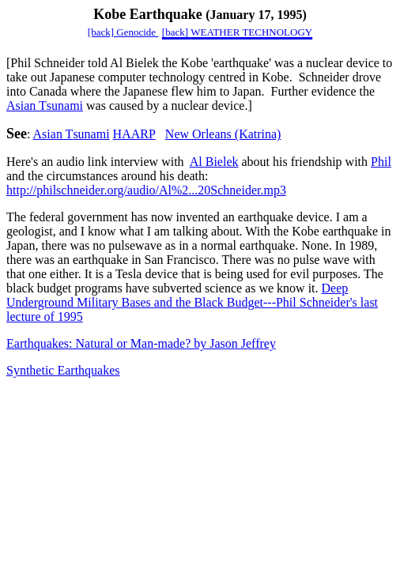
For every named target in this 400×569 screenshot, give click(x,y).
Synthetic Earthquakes (63, 370)
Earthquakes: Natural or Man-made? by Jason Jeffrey (141, 343)
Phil (381, 161)
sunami (44, 105)
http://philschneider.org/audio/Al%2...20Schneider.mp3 (146, 190)
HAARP (134, 134)
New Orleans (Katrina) (223, 134)
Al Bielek (214, 161)
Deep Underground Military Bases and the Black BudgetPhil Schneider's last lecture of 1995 (192, 302)
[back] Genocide (123, 32)
